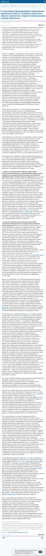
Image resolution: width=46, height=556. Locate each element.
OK (40, 551)
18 (32, 255)
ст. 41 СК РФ (18, 201)
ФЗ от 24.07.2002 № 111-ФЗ (34, 468)
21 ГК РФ (36, 255)
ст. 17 (29, 255)
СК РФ (21, 395)
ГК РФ (4, 309)
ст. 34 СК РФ (39, 393)
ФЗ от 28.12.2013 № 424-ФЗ (31, 461)
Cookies (32, 553)
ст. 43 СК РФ (16, 180)
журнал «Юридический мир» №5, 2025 (18, 532)
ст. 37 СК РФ (22, 317)
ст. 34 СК (19, 411)
